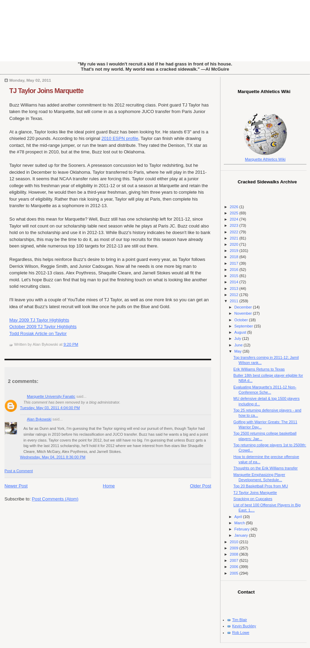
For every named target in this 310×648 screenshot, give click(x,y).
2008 (234, 554)
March (240, 523)
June (239, 345)
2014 (234, 282)
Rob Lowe (240, 632)
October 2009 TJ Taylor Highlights (42, 326)
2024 (234, 219)
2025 (234, 213)
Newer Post (16, 485)
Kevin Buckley (244, 626)
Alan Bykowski (39, 419)
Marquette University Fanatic (51, 396)
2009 (234, 548)
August (240, 332)
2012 (234, 295)
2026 (234, 207)
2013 (234, 288)
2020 (234, 244)
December (243, 307)
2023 (234, 225)
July (238, 338)
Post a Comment (18, 471)
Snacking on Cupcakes (253, 499)
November (243, 313)
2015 (234, 276)
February (242, 529)
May (238, 351)
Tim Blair (239, 620)
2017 (234, 263)
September (244, 326)
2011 (234, 301)
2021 (234, 238)
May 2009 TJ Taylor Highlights (39, 320)
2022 (234, 232)
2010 (234, 542)
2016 (234, 269)
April (238, 517)
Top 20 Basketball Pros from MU (261, 486)
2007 (234, 560)
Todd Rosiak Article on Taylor (38, 333)
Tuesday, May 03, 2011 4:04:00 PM (50, 408)
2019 (234, 251)
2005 (234, 573)
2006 (234, 567)
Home (109, 485)
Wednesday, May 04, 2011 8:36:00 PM (52, 457)
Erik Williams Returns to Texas (259, 369)
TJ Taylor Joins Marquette (46, 90)
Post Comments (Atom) (55, 499)
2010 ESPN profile (119, 138)
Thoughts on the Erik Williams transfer (266, 468)
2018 (234, 257)
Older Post (200, 485)
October (241, 320)
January (241, 535)
